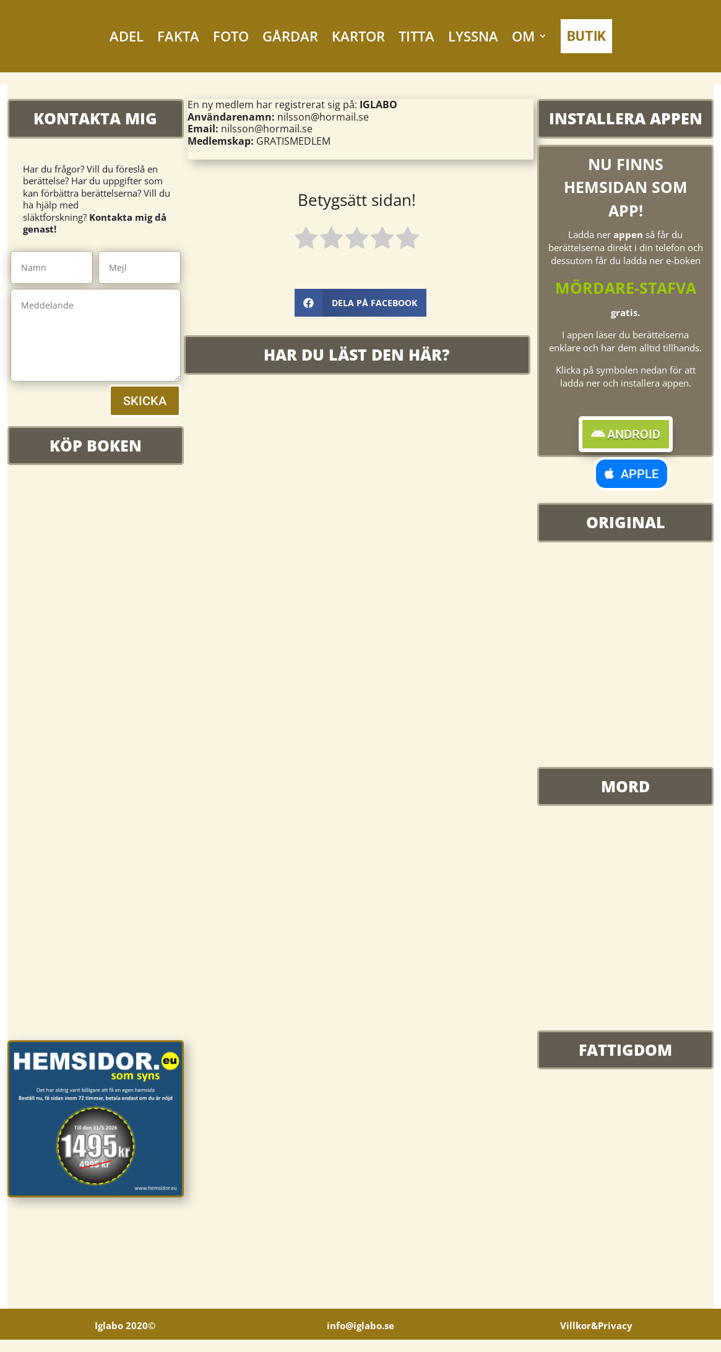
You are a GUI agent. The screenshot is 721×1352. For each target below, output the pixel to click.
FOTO (231, 36)
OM (523, 36)
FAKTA (178, 36)
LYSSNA (473, 36)
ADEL (127, 36)
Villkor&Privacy (596, 1320)
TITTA (416, 36)
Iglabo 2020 (125, 1320)
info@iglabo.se (360, 1320)
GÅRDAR (290, 36)
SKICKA (144, 400)
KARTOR (358, 36)
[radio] (306, 240)
